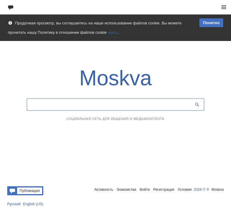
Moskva (217, 189)
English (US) (33, 204)
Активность (103, 189)
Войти (145, 189)
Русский (14, 204)
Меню (224, 7)
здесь (113, 32)
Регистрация (163, 189)
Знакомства (126, 189)
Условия (185, 189)
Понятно (211, 22)
